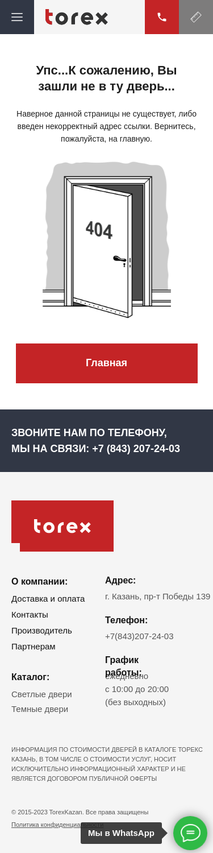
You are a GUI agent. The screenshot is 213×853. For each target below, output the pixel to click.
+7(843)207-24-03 (139, 636)
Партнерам (33, 646)
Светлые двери (41, 694)
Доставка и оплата (48, 598)
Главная (106, 362)
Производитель (41, 630)
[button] (196, 17)
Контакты (29, 614)
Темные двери (39, 709)
